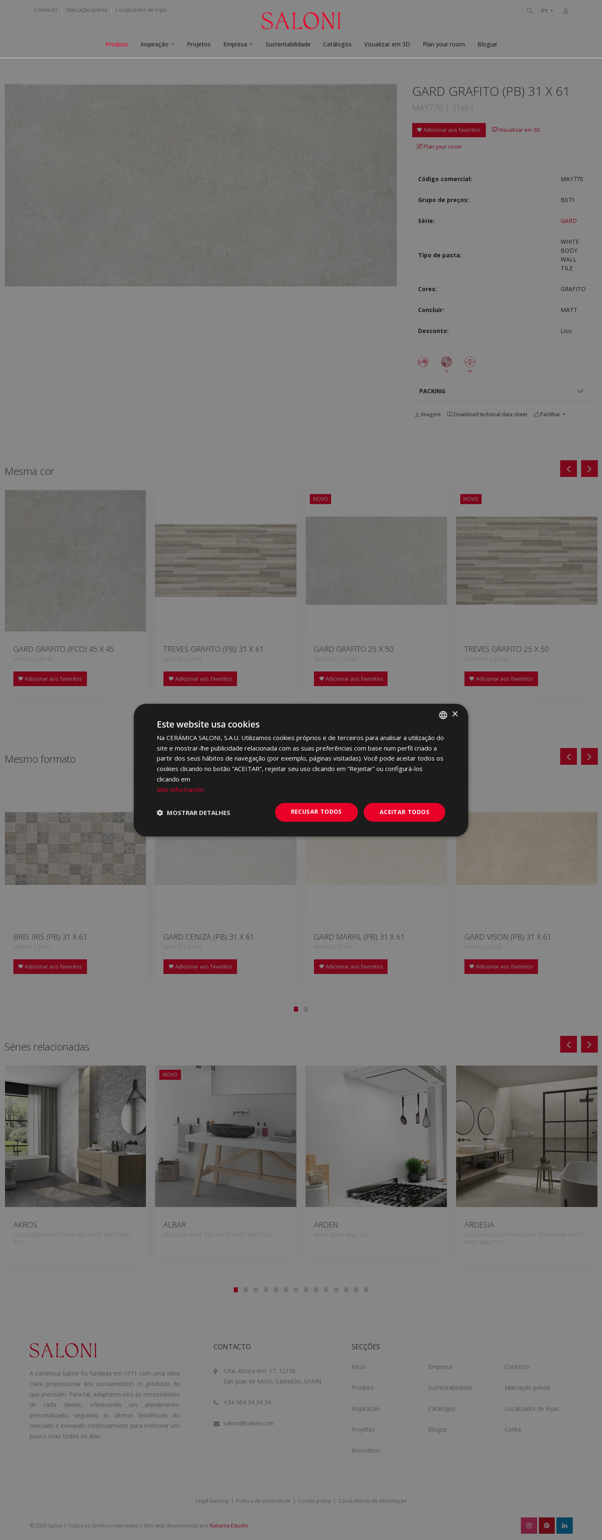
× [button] (455, 714)
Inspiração (154, 44)
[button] (193, 812)
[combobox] (443, 715)
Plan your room (444, 44)
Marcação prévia (86, 9)
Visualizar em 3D (387, 44)
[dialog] (301, 770)
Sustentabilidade (288, 44)
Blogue (487, 44)
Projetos (199, 44)
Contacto (46, 9)
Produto (116, 44)
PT (545, 11)
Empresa (235, 44)
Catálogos (337, 44)
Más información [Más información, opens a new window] (180, 789)
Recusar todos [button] (316, 812)
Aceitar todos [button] (404, 812)
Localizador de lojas (141, 9)
